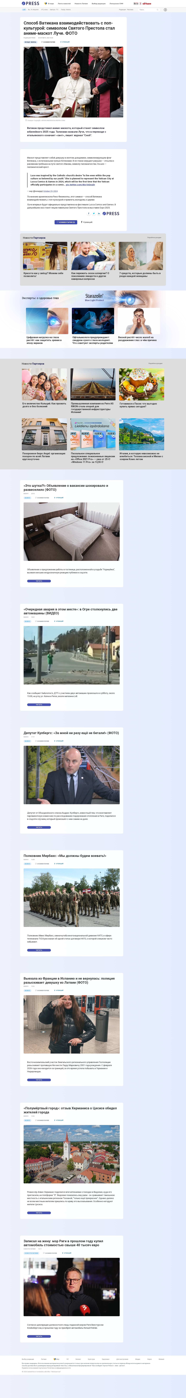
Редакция (122, 9)
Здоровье (105, 1252)
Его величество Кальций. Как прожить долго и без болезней (44, 327)
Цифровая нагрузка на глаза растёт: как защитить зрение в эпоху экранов (44, 291)
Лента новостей (64, 3)
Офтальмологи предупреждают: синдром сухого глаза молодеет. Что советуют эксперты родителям (92, 291)
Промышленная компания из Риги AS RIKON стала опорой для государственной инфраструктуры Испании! (92, 330)
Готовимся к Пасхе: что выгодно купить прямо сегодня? (138, 327)
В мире (49, 3)
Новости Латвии (81, 3)
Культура (91, 1252)
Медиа (137, 1252)
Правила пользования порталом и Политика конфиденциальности (46, 1261)
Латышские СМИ (116, 3)
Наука (149, 1252)
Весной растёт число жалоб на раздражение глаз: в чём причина (137, 290)
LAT (24, 9)
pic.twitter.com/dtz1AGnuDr (80, 184)
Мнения (161, 1252)
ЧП (67, 1252)
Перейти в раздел (154, 237)
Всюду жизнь (30, 42)
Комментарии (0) (66, 222)
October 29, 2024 (50, 191)
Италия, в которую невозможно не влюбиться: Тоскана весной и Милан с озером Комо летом (141, 349)
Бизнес (78, 1252)
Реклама (130, 9)
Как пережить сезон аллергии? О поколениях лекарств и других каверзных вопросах (90, 250)
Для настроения (122, 1252)
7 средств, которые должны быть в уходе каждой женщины (140, 249)
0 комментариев (48, 42)
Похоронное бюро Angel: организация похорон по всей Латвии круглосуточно (43, 349)
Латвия (43, 1252)
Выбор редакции (99, 3)
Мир (56, 1252)
